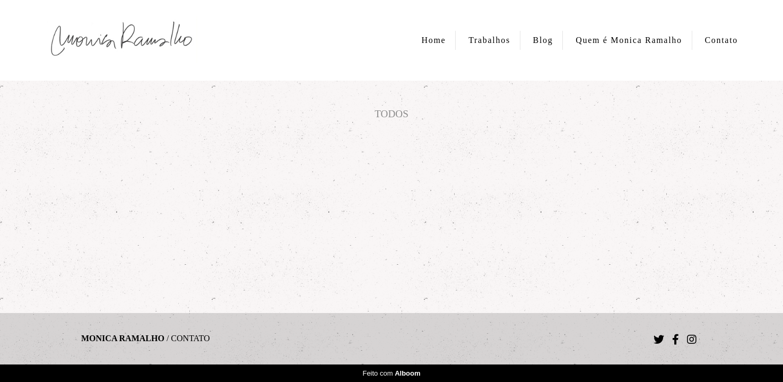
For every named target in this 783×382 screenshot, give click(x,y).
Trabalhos (489, 40)
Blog (543, 40)
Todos (391, 113)
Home (434, 40)
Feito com (391, 373)
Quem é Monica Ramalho (629, 40)
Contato (721, 40)
